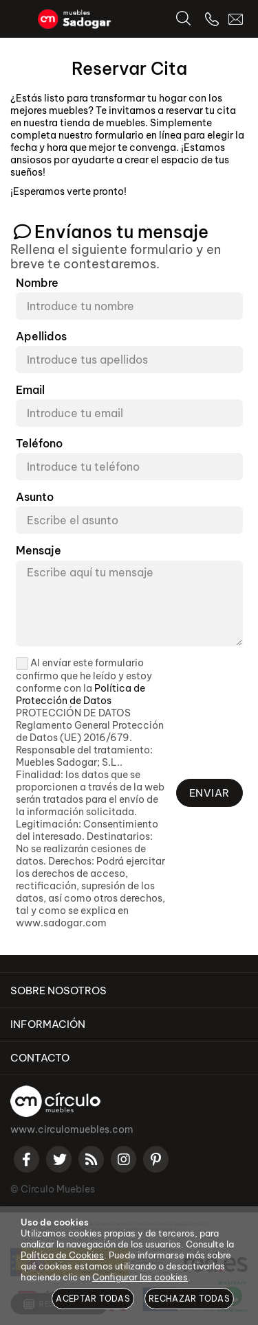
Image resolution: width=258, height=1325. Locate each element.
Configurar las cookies (140, 1276)
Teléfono (39, 443)
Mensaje (38, 550)
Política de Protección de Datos (80, 694)
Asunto (35, 497)
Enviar (209, 792)
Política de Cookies (62, 1255)
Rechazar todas (189, 1298)
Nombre (37, 283)
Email (30, 390)
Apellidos (41, 336)
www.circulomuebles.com (71, 1129)
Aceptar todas (93, 1298)
